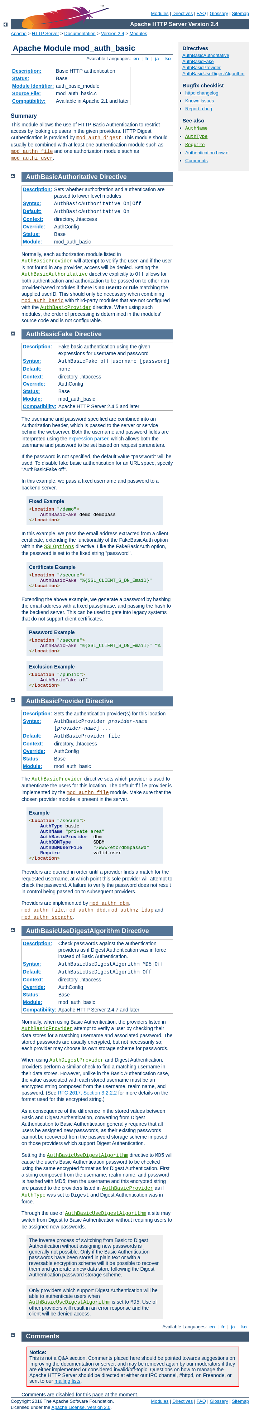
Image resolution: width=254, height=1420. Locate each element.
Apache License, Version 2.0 (80, 1407)
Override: (34, 227)
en (136, 58)
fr (147, 58)
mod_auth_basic (42, 301)
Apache (19, 33)
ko (168, 58)
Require (195, 145)
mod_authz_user (32, 158)
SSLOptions (59, 547)
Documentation (79, 33)
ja (157, 58)
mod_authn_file (32, 151)
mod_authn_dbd (85, 910)
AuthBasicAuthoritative (205, 55)
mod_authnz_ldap (130, 910)
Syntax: (32, 203)
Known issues (199, 100)
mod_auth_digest (98, 138)
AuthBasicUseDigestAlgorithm (213, 73)
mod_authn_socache (47, 917)
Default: (32, 211)
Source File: (26, 93)
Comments (196, 160)
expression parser (89, 438)
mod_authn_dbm (109, 903)
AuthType (196, 136)
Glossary (219, 13)
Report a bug (198, 108)
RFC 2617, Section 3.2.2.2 (87, 1093)
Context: (33, 219)
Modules (159, 13)
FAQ (201, 13)
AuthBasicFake (198, 61)
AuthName (196, 128)
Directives (182, 13)
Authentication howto (207, 152)
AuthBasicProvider (201, 67)
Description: (27, 71)
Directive (113, 176)
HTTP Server (45, 33)
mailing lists (67, 1381)
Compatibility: (28, 101)
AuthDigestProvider (76, 1060)
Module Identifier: (33, 86)
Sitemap (240, 13)
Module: (32, 242)
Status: (20, 78)
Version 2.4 (112, 33)
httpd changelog (202, 93)
